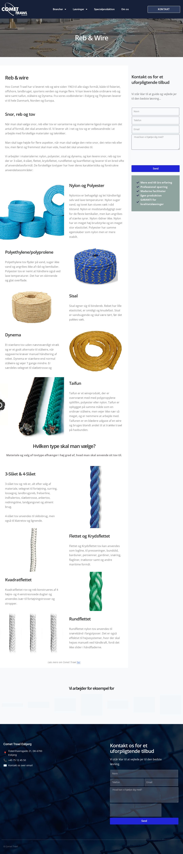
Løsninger (80, 9)
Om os (125, 9)
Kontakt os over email (18, 765)
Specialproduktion (104, 9)
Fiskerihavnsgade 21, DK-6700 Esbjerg (22, 752)
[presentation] (157, 157)
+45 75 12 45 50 (14, 760)
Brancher (59, 9)
